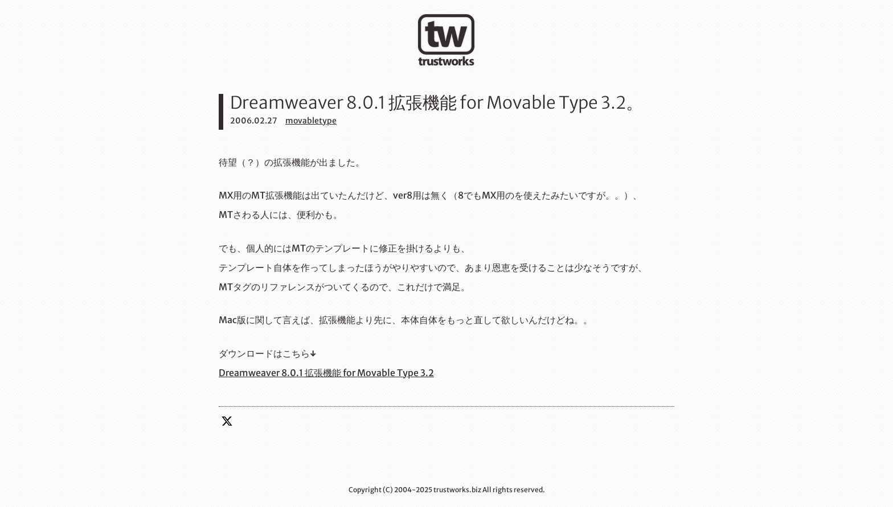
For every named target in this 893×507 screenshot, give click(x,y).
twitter (227, 421)
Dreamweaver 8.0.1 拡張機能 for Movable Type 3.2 (326, 372)
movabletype (311, 121)
